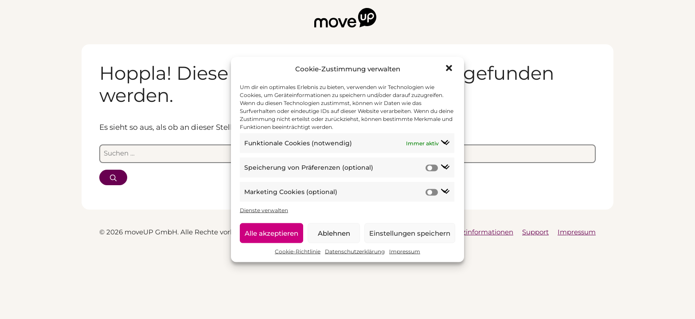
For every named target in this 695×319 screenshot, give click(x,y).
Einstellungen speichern (409, 233)
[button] (450, 69)
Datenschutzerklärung (355, 251)
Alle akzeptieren (271, 233)
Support (535, 232)
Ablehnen (334, 233)
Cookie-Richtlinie (297, 251)
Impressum (404, 251)
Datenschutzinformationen (468, 232)
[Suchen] (113, 177)
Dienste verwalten (264, 210)
